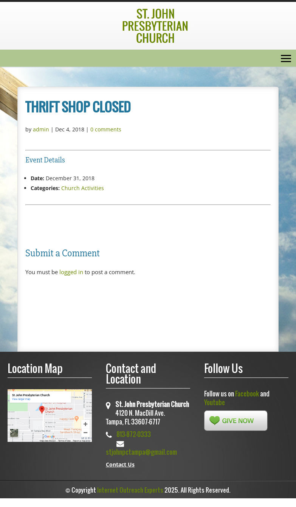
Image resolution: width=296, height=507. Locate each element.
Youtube (214, 402)
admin (41, 129)
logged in (71, 272)
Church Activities (82, 188)
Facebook (247, 393)
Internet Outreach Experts (130, 490)
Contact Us (120, 464)
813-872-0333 (133, 434)
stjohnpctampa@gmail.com (141, 452)
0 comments (105, 129)
